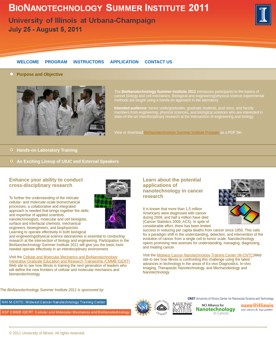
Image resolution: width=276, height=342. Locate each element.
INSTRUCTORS (88, 61)
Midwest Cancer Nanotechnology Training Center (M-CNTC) (205, 255)
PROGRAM (56, 61)
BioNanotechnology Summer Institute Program (181, 132)
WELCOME (28, 61)
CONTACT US (158, 61)
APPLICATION (124, 61)
